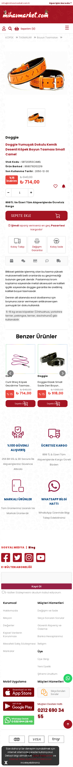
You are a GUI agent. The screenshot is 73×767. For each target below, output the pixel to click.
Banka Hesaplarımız (50, 636)
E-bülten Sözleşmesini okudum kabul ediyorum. (33, 592)
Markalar (8, 651)
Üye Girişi (43, 659)
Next (62, 373)
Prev (10, 373)
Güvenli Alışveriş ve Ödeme (50, 627)
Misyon (7, 618)
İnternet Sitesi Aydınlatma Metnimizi (30, 759)
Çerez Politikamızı (43, 755)
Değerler (8, 625)
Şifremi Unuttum (47, 674)
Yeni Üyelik (44, 666)
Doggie (12, 137)
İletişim (42, 644)
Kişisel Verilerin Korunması (12, 634)
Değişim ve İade (48, 610)
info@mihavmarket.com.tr (16, 3)
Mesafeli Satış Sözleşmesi (19, 644)
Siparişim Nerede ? (60, 3)
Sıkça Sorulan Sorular (51, 618)
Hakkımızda (10, 610)
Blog (31, 547)
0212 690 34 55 (51, 713)
